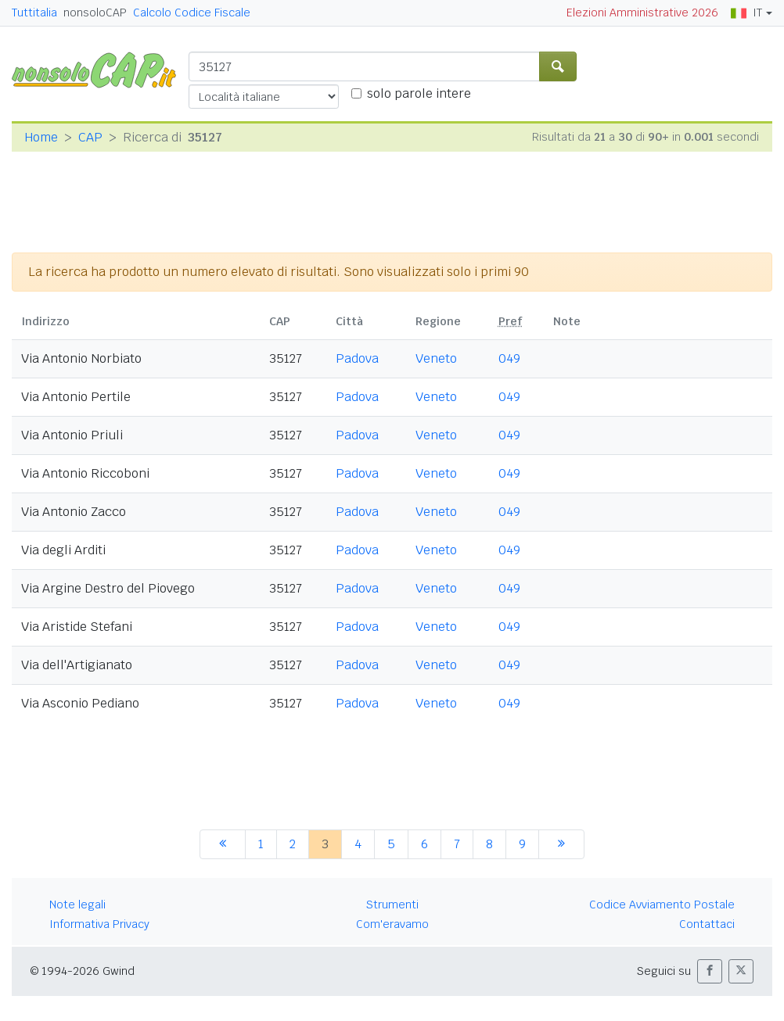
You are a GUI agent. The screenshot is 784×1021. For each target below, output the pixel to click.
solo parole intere (419, 93)
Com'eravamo (392, 924)
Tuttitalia (34, 12)
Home (41, 137)
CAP (90, 137)
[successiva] (561, 844)
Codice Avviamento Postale (662, 904)
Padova (357, 358)
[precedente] (223, 844)
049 (509, 358)
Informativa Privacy (99, 924)
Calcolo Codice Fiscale (191, 12)
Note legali (77, 904)
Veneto (436, 358)
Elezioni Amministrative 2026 (642, 12)
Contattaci (707, 924)
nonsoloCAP (95, 12)
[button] (709, 971)
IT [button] (746, 12)
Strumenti (392, 904)
